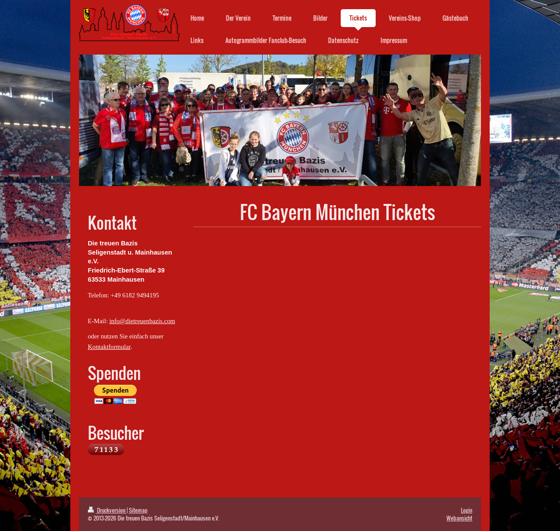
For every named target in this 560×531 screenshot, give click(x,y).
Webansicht (459, 518)
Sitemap (138, 510)
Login (466, 510)
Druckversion (107, 510)
